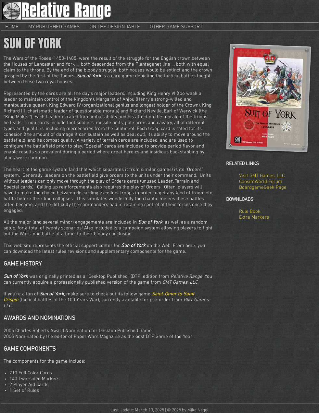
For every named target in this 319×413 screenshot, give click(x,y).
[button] (54, 27)
